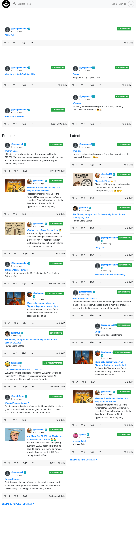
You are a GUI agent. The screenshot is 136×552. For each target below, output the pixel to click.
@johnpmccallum (19, 68)
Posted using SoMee (14, 385)
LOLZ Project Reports (53, 403)
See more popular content (18, 543)
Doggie (76, 114)
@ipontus (16, 372)
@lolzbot (15, 402)
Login (114, 4)
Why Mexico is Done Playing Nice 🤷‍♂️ (44, 270)
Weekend (77, 143)
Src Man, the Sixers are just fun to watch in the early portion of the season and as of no (42, 352)
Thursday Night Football (16, 309)
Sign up (122, 4)
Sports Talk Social (54, 333)
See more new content (83, 499)
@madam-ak (17, 184)
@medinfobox (18, 436)
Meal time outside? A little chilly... (21, 114)
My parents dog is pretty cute (86, 117)
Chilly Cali (9, 75)
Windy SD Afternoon (14, 156)
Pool (29, 4)
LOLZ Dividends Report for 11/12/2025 (23, 409)
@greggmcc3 (85, 107)
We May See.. (11, 190)
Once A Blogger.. (13, 519)
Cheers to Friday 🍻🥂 (105, 221)
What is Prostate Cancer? (17, 443)
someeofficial (124, 68)
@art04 (83, 474)
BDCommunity (124, 474)
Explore (21, 4)
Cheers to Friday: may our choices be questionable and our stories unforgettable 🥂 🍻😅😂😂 (112, 227)
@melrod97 (39, 220)
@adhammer (39, 333)
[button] (130, 4)
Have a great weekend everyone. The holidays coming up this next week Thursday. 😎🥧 (99, 148)
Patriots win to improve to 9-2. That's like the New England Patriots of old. (32, 314)
